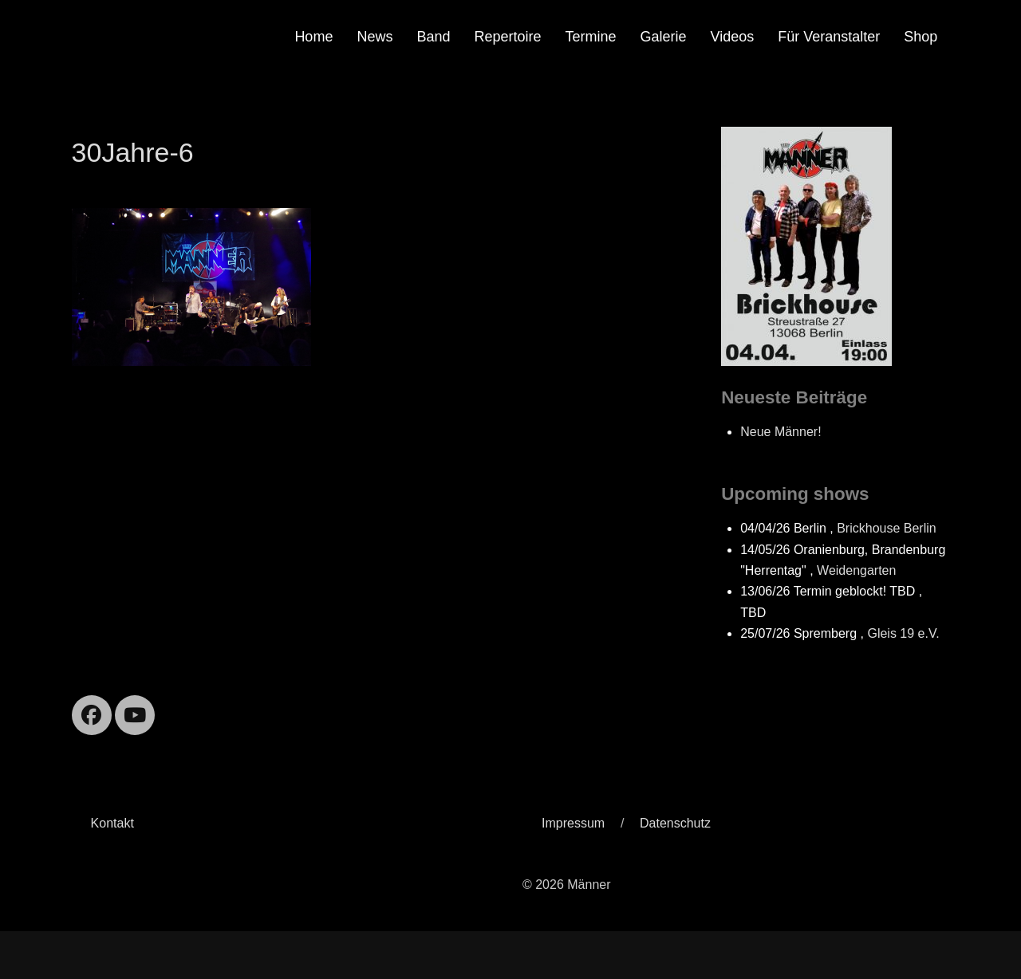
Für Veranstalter (829, 37)
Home (313, 37)
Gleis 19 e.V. (903, 633)
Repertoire (507, 37)
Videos (733, 37)
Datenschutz (675, 823)
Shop (920, 37)
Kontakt (112, 823)
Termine (591, 37)
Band (433, 37)
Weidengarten (856, 570)
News (374, 37)
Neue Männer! (780, 431)
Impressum (573, 823)
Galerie (664, 37)
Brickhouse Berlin (886, 528)
